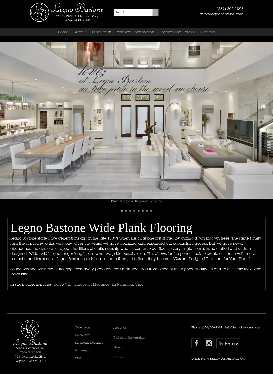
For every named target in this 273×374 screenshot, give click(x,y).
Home (63, 32)
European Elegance (92, 284)
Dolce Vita (63, 284)
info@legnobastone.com (222, 14)
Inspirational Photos (178, 32)
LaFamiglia (83, 350)
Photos (117, 347)
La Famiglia (122, 284)
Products (99, 32)
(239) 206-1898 (230, 8)
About (80, 32)
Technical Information (134, 32)
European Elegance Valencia (141, 201)
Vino (139, 284)
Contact (208, 32)
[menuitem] (63, 32)
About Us (119, 327)
